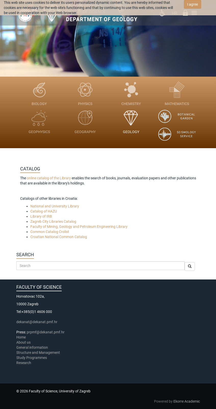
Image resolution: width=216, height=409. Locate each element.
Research (24, 363)
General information (32, 347)
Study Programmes (31, 358)
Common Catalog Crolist (49, 232)
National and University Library (54, 206)
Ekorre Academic (186, 401)
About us (23, 342)
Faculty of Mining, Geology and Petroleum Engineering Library (79, 227)
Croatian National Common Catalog (58, 237)
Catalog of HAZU (43, 211)
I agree (192, 4)
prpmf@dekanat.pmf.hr (46, 332)
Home (21, 337)
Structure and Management (38, 352)
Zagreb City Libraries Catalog (53, 221)
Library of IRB (41, 216)
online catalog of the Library (49, 178)
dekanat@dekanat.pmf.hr (36, 322)
